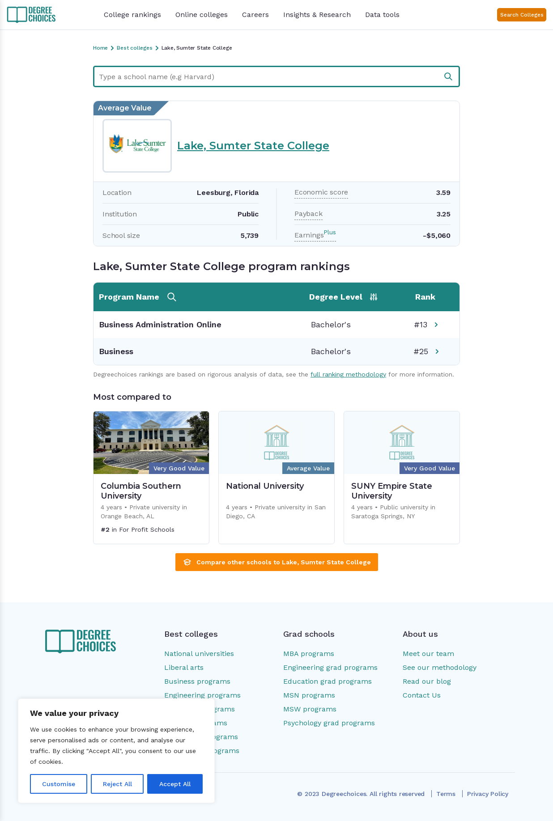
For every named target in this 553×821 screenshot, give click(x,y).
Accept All (175, 783)
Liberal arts (184, 667)
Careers (255, 14)
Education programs (199, 709)
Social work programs (201, 750)
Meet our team (428, 653)
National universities (199, 653)
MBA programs (308, 653)
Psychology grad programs (329, 723)
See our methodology (439, 667)
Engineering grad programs (330, 667)
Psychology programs (201, 736)
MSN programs (309, 695)
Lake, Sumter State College (253, 145)
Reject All (117, 783)
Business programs (197, 681)
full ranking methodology (348, 374)
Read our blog (427, 681)
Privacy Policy (487, 793)
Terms (445, 793)
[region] (116, 750)
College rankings (132, 14)
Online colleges (201, 14)
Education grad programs (327, 681)
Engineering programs (202, 695)
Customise (58, 783)
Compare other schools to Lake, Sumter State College (277, 562)
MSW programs (309, 709)
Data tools (382, 14)
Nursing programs (195, 723)
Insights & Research (317, 14)
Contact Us (422, 695)
